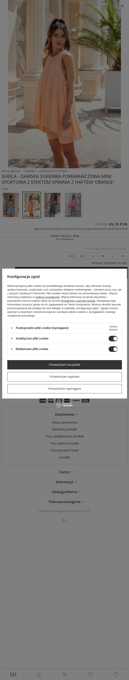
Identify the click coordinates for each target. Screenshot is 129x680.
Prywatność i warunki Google (78, 300)
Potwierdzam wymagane (64, 388)
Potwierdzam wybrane (64, 377)
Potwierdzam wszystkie (64, 365)
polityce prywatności (48, 296)
